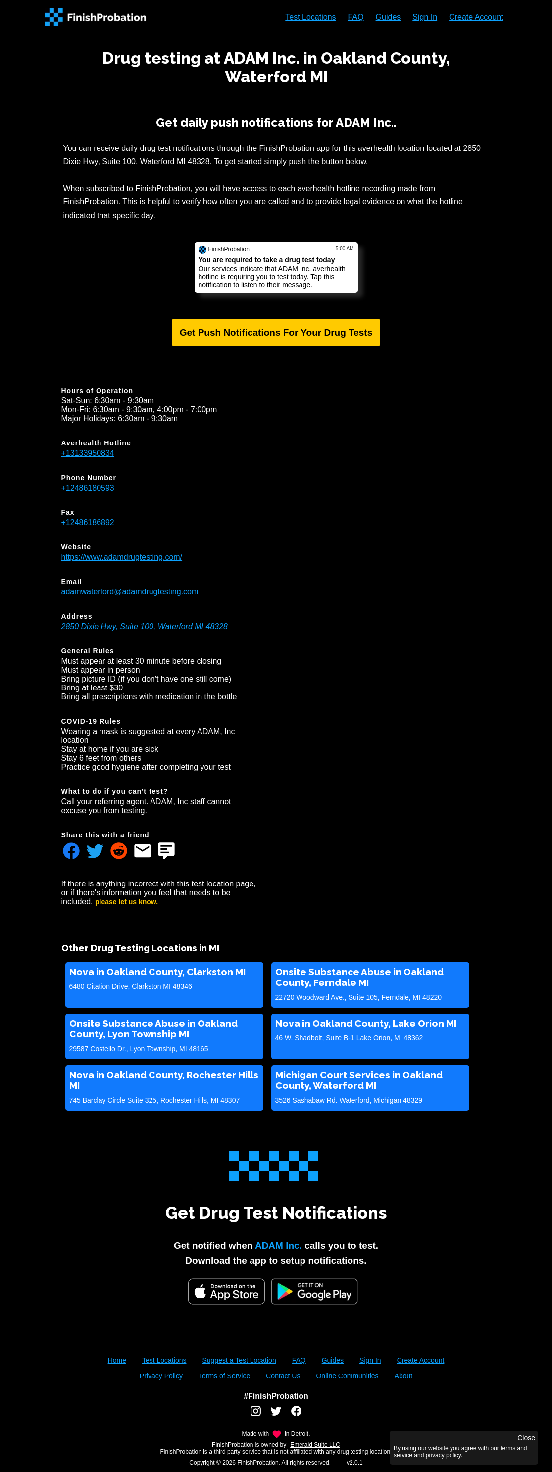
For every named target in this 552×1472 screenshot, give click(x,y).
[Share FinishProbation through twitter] (95, 852)
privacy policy (443, 1455)
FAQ (356, 17)
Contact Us (283, 1376)
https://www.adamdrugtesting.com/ (122, 557)
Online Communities (347, 1376)
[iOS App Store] (226, 1291)
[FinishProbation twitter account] (276, 1415)
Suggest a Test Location (239, 1360)
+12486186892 (87, 522)
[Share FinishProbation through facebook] (71, 852)
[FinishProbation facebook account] (296, 1415)
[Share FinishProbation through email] (142, 852)
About (404, 1376)
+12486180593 (87, 488)
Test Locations (310, 17)
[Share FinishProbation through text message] (166, 852)
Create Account (476, 17)
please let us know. (126, 902)
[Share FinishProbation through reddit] (119, 852)
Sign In (424, 17)
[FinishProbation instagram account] (256, 1415)
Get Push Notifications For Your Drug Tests (276, 332)
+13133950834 (87, 453)
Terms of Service (224, 1376)
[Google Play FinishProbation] (314, 1293)
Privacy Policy (161, 1376)
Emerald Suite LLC (315, 1444)
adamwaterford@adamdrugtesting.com (130, 592)
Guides (388, 17)
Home (117, 1360)
